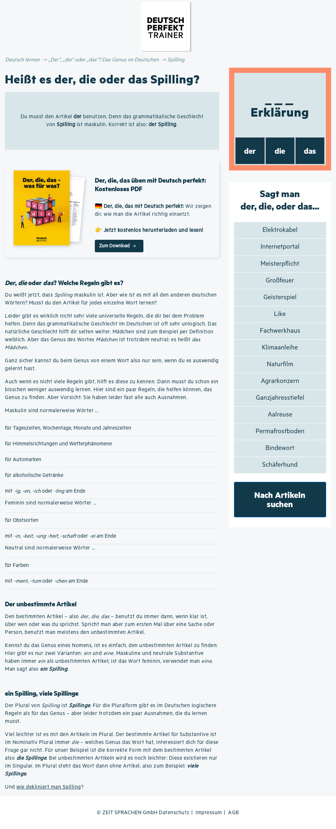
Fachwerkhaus (280, 331)
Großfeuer (280, 280)
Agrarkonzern (280, 381)
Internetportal (280, 247)
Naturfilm (280, 364)
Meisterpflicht (280, 264)
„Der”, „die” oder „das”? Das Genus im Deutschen (103, 60)
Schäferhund (280, 465)
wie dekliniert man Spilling (48, 787)
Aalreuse (280, 414)
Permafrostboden (280, 431)
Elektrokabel (280, 230)
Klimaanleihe (280, 347)
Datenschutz (174, 813)
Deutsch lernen (22, 60)
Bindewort (279, 448)
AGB (233, 813)
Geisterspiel (280, 297)
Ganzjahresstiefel (280, 398)
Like (280, 314)
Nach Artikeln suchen (279, 499)
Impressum (209, 813)
